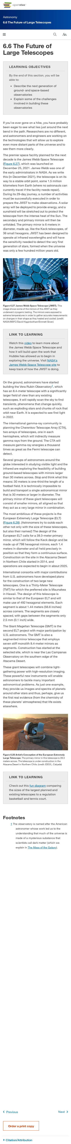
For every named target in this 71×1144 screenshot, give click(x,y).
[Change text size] (64, 34)
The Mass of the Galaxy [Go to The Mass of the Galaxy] (42, 847)
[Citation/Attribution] (35, 1140)
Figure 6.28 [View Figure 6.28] (11, 522)
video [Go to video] (28, 343)
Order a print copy (21, 1126)
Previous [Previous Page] (10, 1111)
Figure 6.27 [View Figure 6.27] (11, 163)
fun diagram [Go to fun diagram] (38, 785)
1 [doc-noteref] (52, 385)
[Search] (55, 34)
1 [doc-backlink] (11, 823)
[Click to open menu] (4, 34)
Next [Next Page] (63, 1111)
